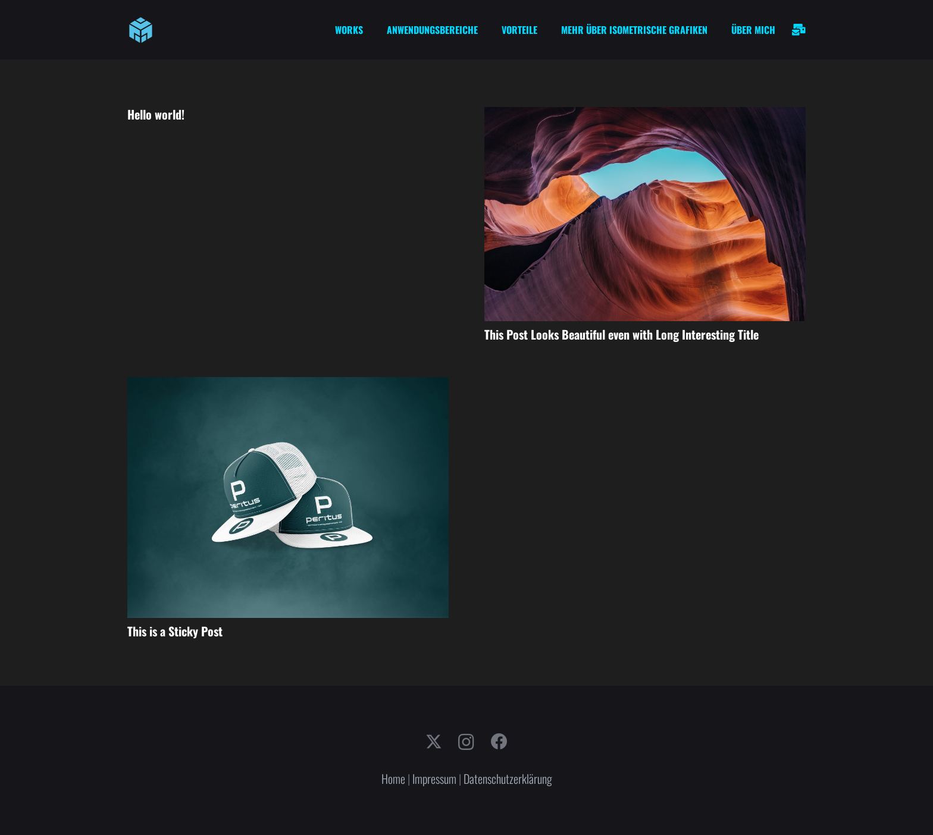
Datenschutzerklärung (508, 778)
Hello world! (155, 114)
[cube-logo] (140, 30)
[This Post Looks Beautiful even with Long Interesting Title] (645, 116)
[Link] (799, 30)
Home (393, 778)
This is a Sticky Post (175, 631)
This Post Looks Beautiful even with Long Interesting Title (621, 334)
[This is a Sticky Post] (288, 386)
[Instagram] (466, 742)
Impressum (434, 778)
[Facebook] (499, 741)
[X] (433, 742)
